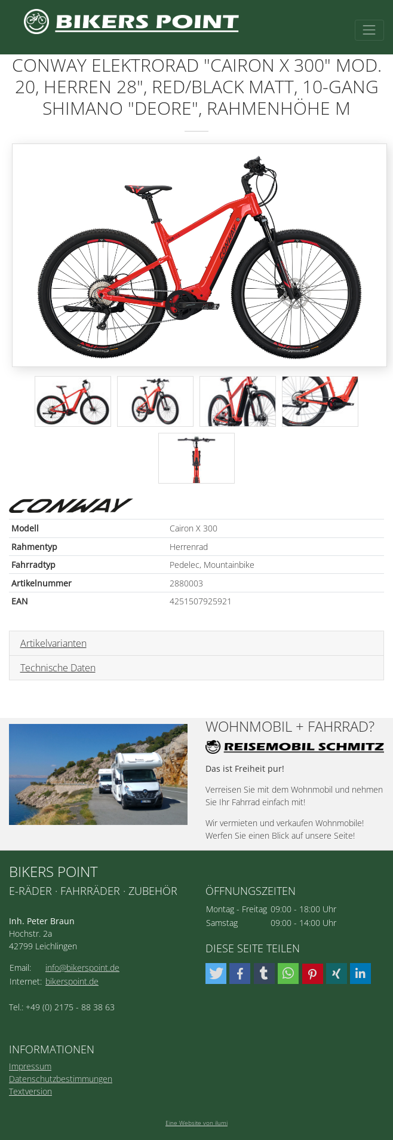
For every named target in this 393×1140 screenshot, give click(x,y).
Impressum (30, 1066)
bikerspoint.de (72, 981)
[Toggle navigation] (369, 30)
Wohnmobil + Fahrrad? (289, 726)
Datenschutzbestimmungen (60, 1078)
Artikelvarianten (53, 643)
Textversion (30, 1091)
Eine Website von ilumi (196, 1122)
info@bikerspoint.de (82, 967)
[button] (215, 973)
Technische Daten (58, 667)
